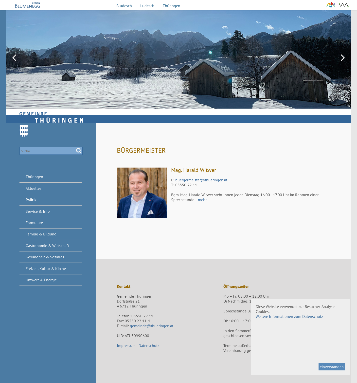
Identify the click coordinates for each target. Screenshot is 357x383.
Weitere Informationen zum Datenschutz (289, 316)
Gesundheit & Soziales (45, 256)
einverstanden (332, 366)
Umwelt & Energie (41, 279)
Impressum (126, 345)
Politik (31, 199)
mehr (202, 199)
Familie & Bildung (41, 233)
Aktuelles (33, 188)
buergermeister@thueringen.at (201, 179)
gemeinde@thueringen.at (151, 325)
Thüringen (171, 5)
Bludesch (124, 5)
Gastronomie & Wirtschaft (47, 245)
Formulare (34, 222)
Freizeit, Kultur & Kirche (46, 268)
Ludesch (147, 5)
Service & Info (38, 211)
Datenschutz (149, 345)
